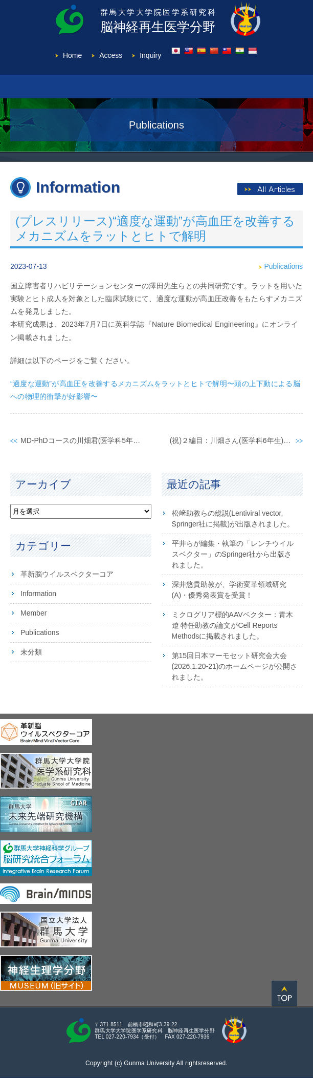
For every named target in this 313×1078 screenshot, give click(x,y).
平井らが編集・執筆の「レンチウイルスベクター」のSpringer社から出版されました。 (233, 554)
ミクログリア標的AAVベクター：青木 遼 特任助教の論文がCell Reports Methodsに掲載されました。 (232, 625)
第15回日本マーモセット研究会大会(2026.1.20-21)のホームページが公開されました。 (235, 666)
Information (38, 593)
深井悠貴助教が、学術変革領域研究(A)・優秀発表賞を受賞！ (229, 589)
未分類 (31, 652)
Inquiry (150, 55)
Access (110, 55)
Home (72, 55)
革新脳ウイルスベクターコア (67, 574)
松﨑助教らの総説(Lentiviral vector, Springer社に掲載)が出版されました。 (233, 518)
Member (33, 613)
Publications (283, 266)
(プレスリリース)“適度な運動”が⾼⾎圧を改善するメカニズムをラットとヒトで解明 (155, 228)
